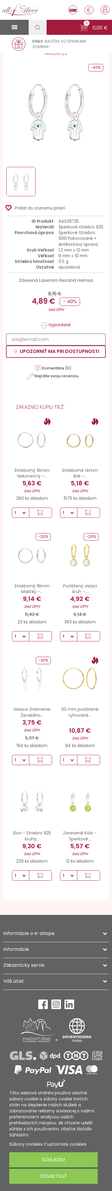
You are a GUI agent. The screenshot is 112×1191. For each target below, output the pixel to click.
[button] (93, 27)
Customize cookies (65, 1144)
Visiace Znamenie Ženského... (31, 712)
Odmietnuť (53, 1176)
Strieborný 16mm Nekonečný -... (32, 473)
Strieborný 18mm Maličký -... (32, 589)
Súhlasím (53, 1159)
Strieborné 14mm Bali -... (80, 473)
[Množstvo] (20, 512)
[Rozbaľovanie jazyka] (72, 9)
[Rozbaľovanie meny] (89, 10)
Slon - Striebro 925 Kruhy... (32, 836)
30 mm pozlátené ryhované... (80, 712)
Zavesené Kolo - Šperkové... (80, 836)
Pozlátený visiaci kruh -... (80, 589)
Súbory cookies (26, 1144)
